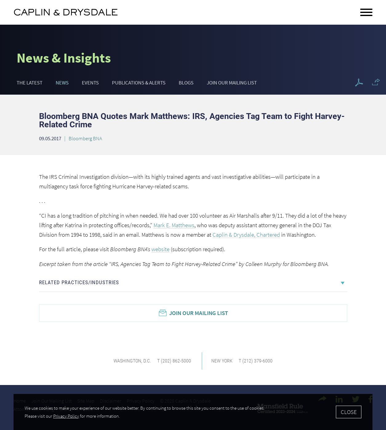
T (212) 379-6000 (256, 361)
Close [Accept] (349, 412)
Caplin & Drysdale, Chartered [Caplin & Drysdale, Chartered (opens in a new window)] (246, 234)
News (62, 82)
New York (222, 361)
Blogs (186, 82)
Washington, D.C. (132, 361)
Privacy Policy (66, 416)
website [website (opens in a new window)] (160, 249)
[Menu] (366, 12)
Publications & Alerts (138, 82)
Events (90, 82)
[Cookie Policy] (193, 412)
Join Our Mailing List (232, 82)
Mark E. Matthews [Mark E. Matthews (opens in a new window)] (173, 225)
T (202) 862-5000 (174, 361)
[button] (376, 82)
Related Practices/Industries (79, 282)
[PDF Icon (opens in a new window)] (359, 83)
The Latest (29, 82)
